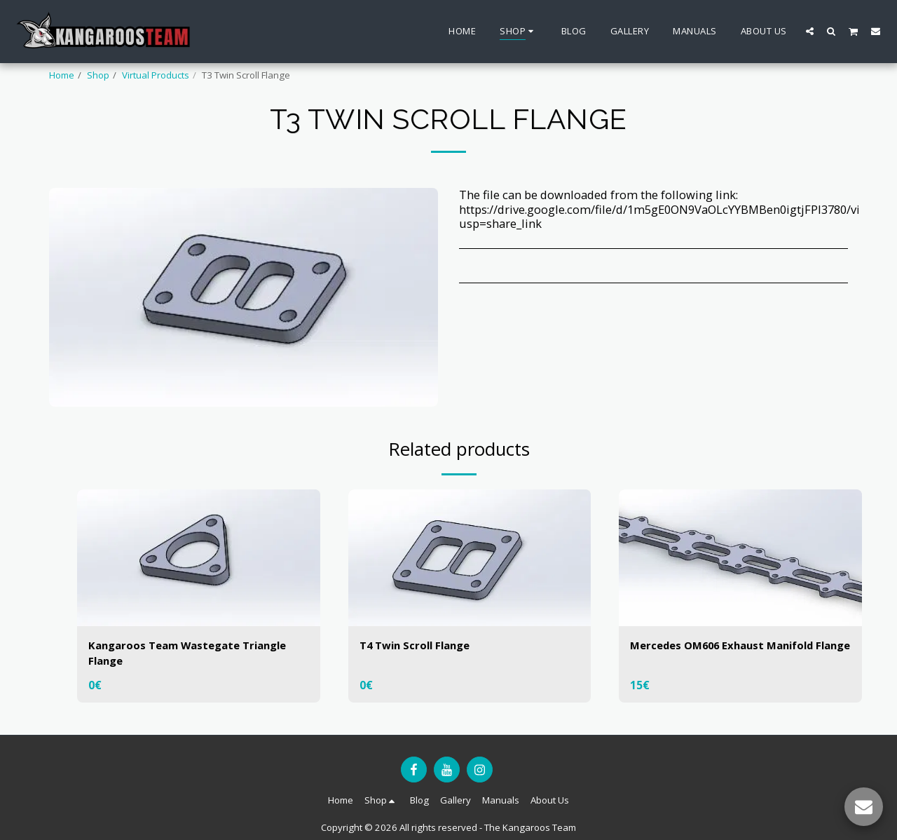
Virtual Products (155, 75)
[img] (198, 557)
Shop (98, 75)
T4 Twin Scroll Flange (420, 645)
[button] (810, 31)
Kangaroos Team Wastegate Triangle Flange (196, 654)
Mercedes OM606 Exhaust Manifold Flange (732, 654)
